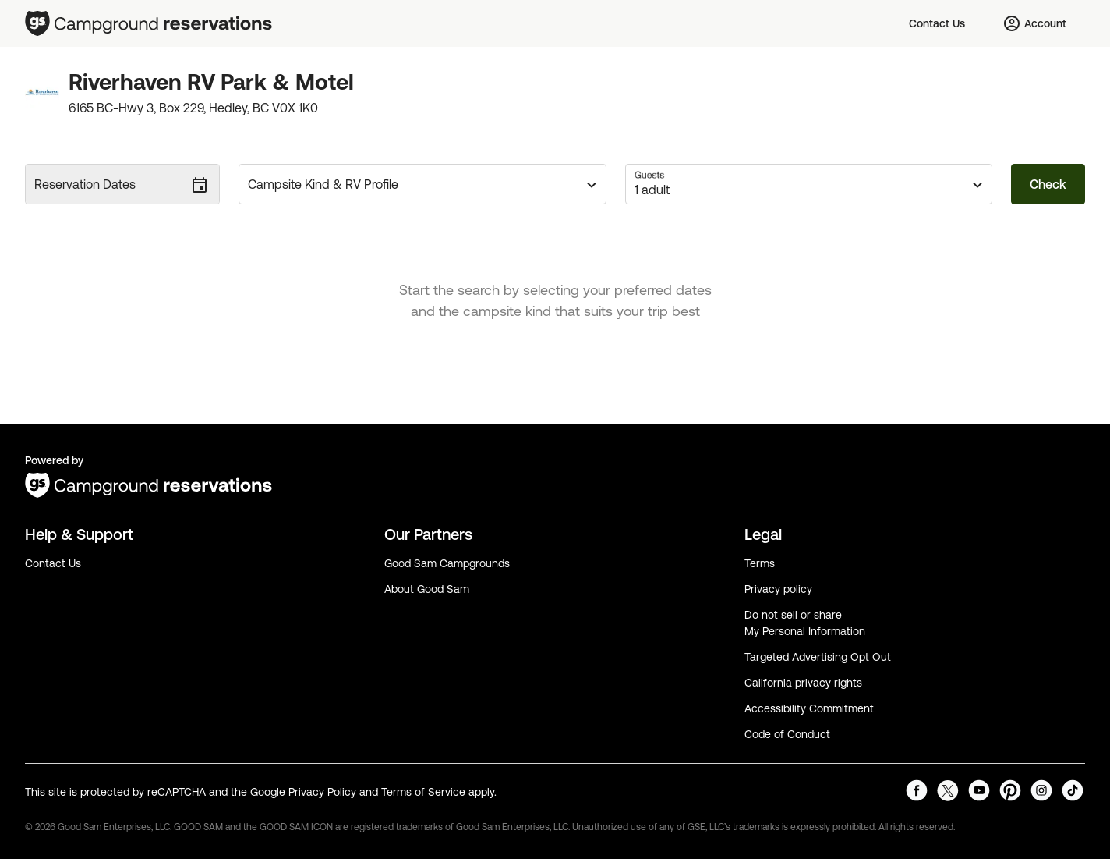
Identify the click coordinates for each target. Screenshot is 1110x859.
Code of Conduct (787, 734)
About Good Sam (426, 589)
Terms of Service (423, 792)
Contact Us (53, 563)
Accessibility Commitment (809, 708)
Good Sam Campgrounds (447, 563)
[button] (422, 184)
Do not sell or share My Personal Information (804, 623)
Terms (759, 563)
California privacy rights (803, 682)
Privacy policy (778, 589)
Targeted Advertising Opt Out (817, 657)
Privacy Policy (322, 792)
